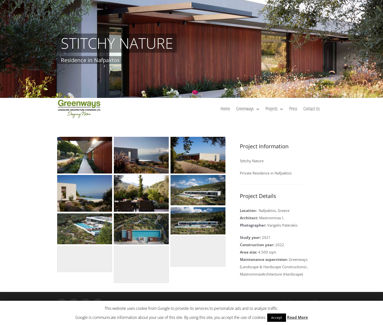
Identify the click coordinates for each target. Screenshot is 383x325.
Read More (297, 317)
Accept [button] (276, 317)
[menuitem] (225, 108)
